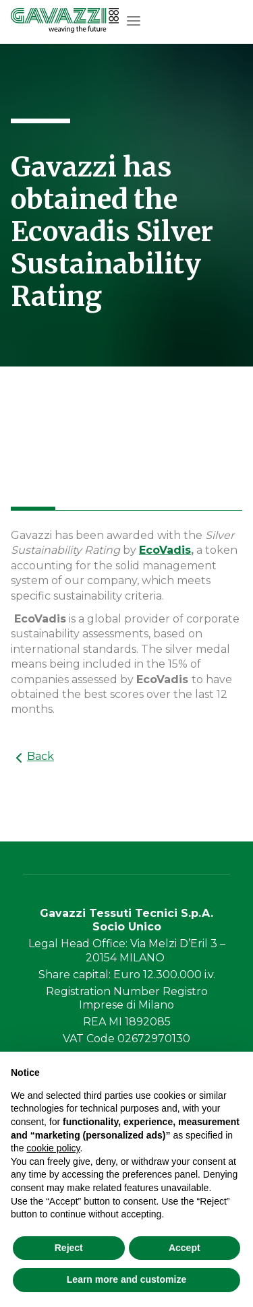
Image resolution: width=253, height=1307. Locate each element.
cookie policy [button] (53, 1148)
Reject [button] (69, 1247)
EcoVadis (165, 550)
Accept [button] (184, 1247)
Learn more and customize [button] (126, 1279)
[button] (133, 21)
